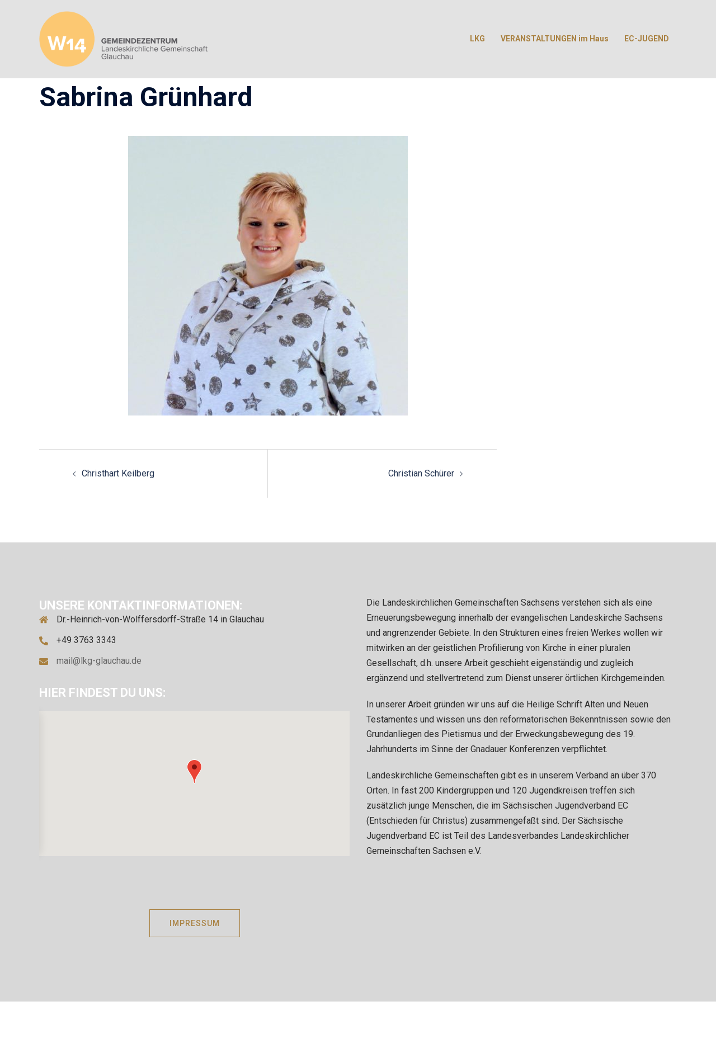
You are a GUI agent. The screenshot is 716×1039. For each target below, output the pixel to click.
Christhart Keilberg (118, 473)
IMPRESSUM (194, 923)
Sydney (332, 1019)
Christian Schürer (421, 473)
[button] (194, 771)
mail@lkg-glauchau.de (99, 660)
